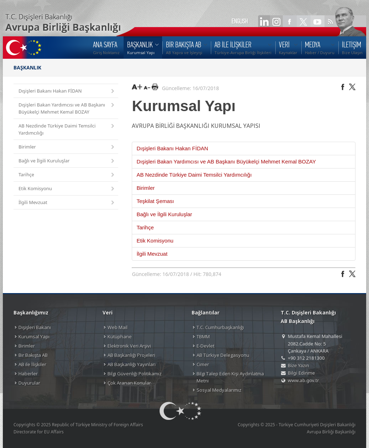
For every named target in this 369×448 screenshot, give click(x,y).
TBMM (203, 336)
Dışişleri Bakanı (35, 327)
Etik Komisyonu (67, 189)
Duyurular (29, 383)
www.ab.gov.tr (303, 380)
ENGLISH (240, 21)
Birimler (67, 147)
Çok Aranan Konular (129, 383)
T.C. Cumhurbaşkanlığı (220, 327)
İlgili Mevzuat (67, 203)
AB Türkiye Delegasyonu (223, 355)
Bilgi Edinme (301, 373)
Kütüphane (120, 336)
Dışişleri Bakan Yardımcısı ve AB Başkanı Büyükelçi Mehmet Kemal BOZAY (67, 108)
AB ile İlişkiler (32, 364)
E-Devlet (205, 346)
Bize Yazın (298, 365)
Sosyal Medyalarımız (219, 390)
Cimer (203, 364)
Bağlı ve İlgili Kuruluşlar (67, 161)
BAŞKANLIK (27, 67)
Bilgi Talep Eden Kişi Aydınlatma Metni (230, 377)
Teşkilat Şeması (155, 201)
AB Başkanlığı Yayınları (132, 364)
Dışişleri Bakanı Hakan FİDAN (67, 91)
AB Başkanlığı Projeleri (131, 355)
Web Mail (118, 327)
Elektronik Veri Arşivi (129, 346)
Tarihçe (67, 175)
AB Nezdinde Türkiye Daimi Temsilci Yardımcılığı (67, 129)
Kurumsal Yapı (34, 336)
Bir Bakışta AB (33, 355)
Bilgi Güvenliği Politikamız (135, 373)
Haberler (28, 373)
